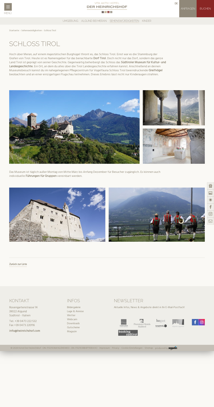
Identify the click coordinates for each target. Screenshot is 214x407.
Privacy (115, 348)
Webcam (72, 319)
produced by (166, 348)
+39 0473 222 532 (26, 321)
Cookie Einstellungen (131, 348)
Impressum (104, 348)
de (176, 4)
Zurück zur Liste (18, 264)
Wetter (71, 315)
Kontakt (19, 300)
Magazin (72, 331)
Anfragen (188, 8)
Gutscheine (73, 327)
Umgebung (70, 20)
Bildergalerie (74, 307)
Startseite (14, 30)
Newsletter (128, 300)
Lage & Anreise (75, 311)
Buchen (205, 8)
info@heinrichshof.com (24, 331)
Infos (73, 300)
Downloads (73, 323)
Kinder (146, 20)
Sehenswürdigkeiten (124, 20)
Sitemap (149, 348)
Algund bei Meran (94, 20)
